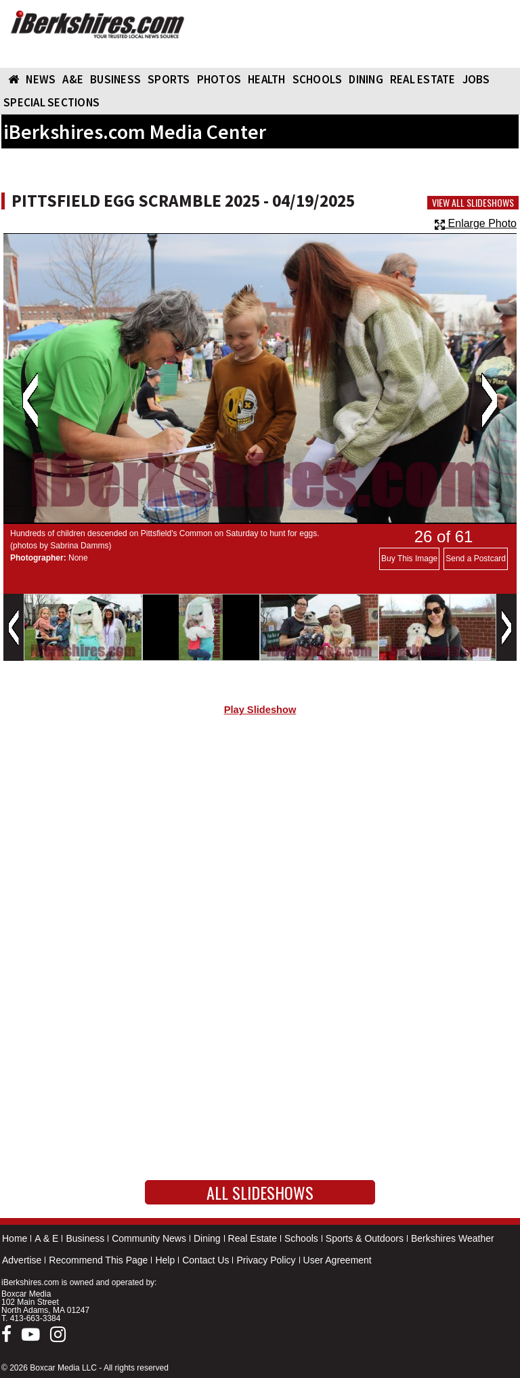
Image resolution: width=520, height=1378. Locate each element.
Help (165, 1260)
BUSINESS (115, 79)
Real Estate (252, 1238)
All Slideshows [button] (260, 1192)
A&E (72, 79)
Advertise (21, 1260)
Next (489, 400)
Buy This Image (409, 558)
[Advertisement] (260, 841)
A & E (46, 1238)
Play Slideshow (260, 709)
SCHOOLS (317, 79)
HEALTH (267, 79)
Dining (207, 1238)
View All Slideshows (473, 202)
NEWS (41, 79)
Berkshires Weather (452, 1238)
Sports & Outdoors (365, 1238)
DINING (366, 79)
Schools (301, 1238)
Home (14, 1238)
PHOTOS (219, 79)
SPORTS (169, 79)
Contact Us (205, 1260)
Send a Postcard (476, 558)
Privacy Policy (265, 1260)
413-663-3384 (35, 1318)
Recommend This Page (98, 1260)
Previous (30, 400)
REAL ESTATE (423, 79)
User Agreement (337, 1260)
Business (85, 1238)
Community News (149, 1238)
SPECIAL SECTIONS (51, 102)
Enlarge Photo (476, 223)
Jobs (476, 79)
